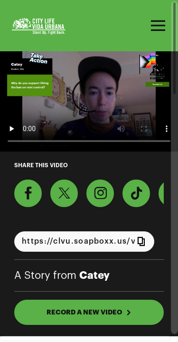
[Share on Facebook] (28, 193)
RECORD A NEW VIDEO (89, 312)
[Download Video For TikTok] (136, 193)
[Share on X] (64, 193)
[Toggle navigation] (156, 25)
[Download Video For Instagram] (100, 193)
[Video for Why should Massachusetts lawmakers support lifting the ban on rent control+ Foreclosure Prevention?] (89, 101)
